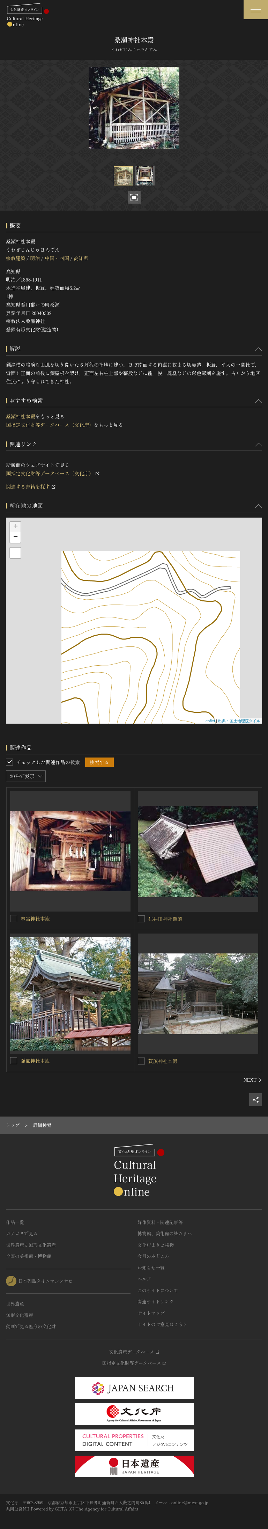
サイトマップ (151, 1313)
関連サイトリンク (155, 1301)
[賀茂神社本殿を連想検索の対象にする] (141, 1061)
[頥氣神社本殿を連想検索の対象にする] (13, 1060)
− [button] (15, 537)
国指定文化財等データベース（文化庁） (50, 424)
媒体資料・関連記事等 (160, 1222)
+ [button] (15, 527)
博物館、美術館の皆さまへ (164, 1233)
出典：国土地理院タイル (239, 721)
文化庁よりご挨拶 (155, 1245)
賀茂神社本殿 (163, 1061)
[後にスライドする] (253, 1079)
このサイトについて (157, 1290)
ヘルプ (144, 1278)
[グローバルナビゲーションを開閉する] (256, 9)
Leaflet (209, 721)
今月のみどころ (153, 1256)
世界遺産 (15, 1303)
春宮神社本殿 (35, 918)
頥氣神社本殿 (35, 1060)
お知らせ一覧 (151, 1267)
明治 (35, 258)
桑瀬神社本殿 (20, 416)
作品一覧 (15, 1222)
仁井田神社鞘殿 (165, 918)
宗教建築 (15, 258)
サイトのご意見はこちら (162, 1324)
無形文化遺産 (19, 1315)
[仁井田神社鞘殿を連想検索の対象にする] (141, 918)
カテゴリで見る (22, 1233)
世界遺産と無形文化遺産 (31, 1245)
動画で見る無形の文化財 (31, 1326)
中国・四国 (57, 258)
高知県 (81, 258)
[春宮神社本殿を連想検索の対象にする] (13, 918)
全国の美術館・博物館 (28, 1256)
